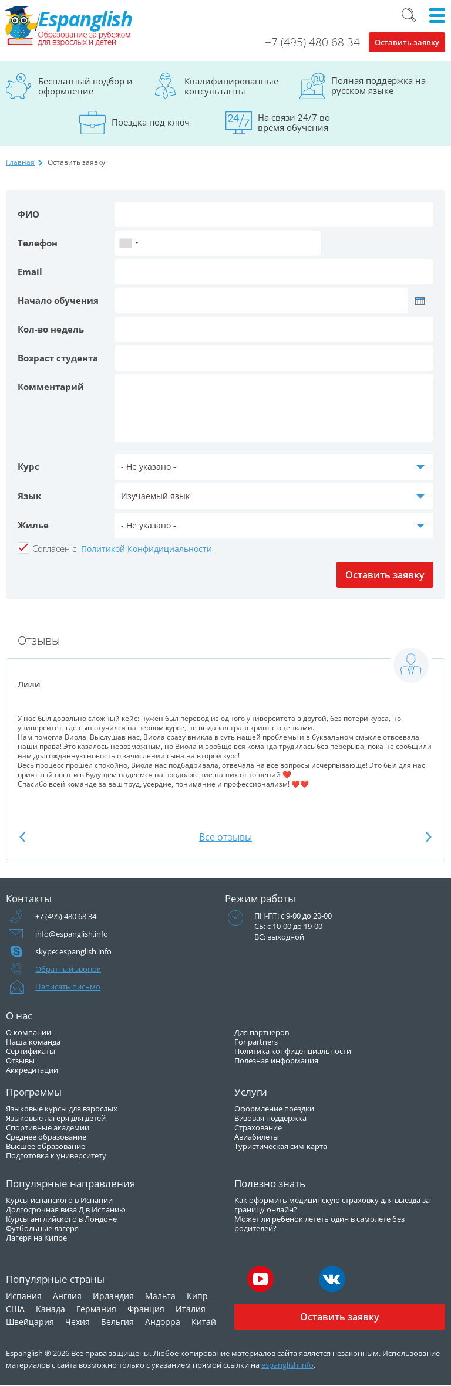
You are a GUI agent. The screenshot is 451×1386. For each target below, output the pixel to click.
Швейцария (30, 1321)
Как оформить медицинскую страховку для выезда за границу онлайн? (332, 1205)
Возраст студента (58, 358)
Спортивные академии (47, 1127)
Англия (67, 1296)
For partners (256, 1041)
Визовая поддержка (270, 1118)
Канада (50, 1308)
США (15, 1308)
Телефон (38, 243)
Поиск (409, 15)
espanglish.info (287, 1365)
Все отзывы (225, 837)
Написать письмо (67, 986)
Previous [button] (22, 836)
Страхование (258, 1127)
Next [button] (428, 836)
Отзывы (20, 1060)
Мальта (160, 1296)
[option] (225, 722)
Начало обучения (58, 300)
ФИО (28, 214)
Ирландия (113, 1296)
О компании (28, 1032)
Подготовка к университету (56, 1155)
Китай (203, 1321)
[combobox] (128, 243)
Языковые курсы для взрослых (61, 1108)
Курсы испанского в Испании (59, 1200)
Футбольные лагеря (42, 1228)
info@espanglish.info (71, 933)
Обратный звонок (68, 969)
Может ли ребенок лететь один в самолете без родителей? (319, 1223)
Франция (145, 1308)
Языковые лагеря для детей (56, 1118)
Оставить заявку (407, 42)
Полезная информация (276, 1060)
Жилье (33, 525)
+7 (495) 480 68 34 (312, 42)
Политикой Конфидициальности (146, 548)
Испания (24, 1296)
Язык (29, 495)
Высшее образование (45, 1146)
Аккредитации (32, 1070)
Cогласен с (54, 548)
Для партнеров (261, 1032)
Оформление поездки (274, 1108)
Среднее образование (46, 1136)
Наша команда (33, 1041)
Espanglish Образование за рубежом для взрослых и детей (68, 26)
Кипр (197, 1296)
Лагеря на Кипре (36, 1237)
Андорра (162, 1321)
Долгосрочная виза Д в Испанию (66, 1209)
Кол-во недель (51, 329)
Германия (96, 1308)
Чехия (77, 1321)
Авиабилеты (256, 1136)
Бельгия (117, 1321)
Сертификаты (30, 1051)
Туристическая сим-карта (280, 1146)
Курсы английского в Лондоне (61, 1219)
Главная (20, 162)
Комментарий (51, 386)
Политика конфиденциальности (292, 1051)
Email (30, 271)
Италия (191, 1308)
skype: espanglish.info (73, 951)
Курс (28, 466)
